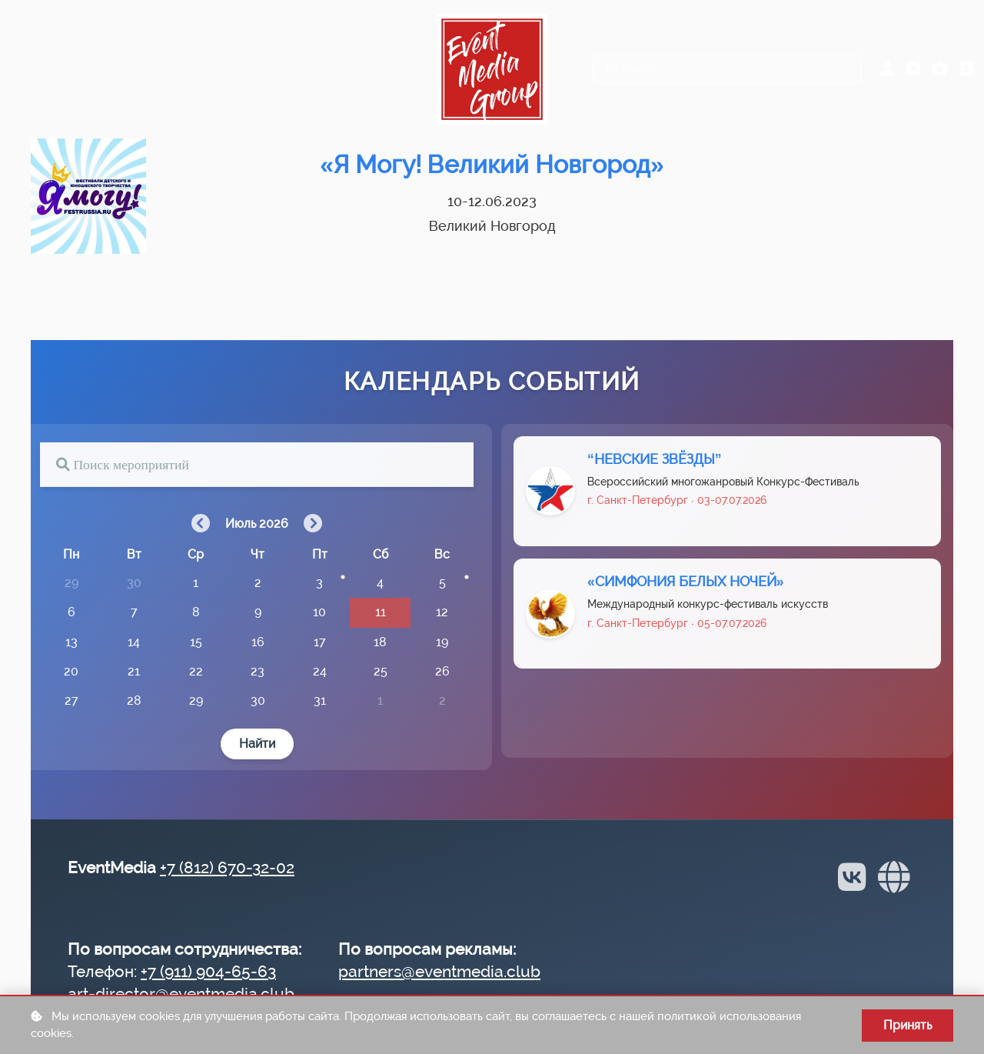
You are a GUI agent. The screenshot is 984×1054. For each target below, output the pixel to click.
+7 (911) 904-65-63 (208, 971)
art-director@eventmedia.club (181, 993)
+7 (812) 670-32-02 (227, 867)
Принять (907, 1025)
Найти (257, 743)
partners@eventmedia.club (439, 971)
